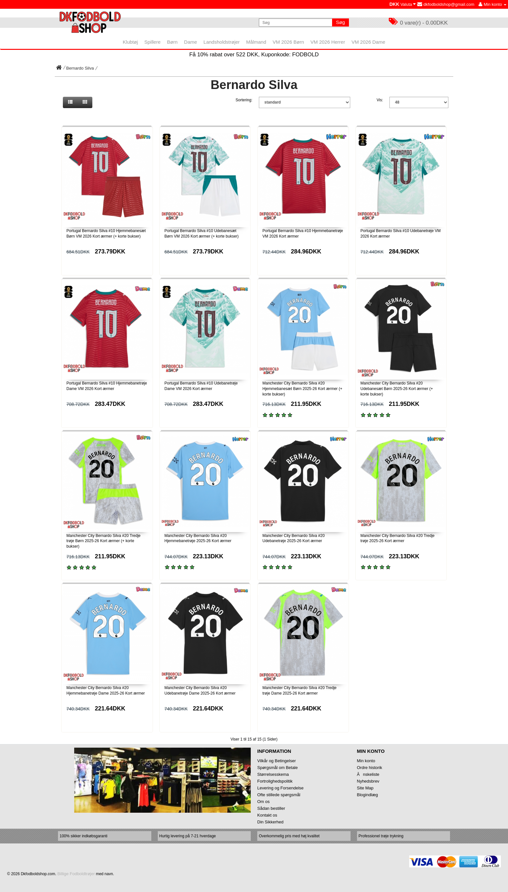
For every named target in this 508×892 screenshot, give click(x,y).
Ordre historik (369, 767)
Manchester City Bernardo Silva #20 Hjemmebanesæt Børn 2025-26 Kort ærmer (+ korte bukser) (302, 388)
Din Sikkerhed (270, 822)
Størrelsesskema (273, 774)
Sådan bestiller (271, 808)
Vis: (380, 100)
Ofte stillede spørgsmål (278, 794)
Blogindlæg (367, 794)
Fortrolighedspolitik (275, 781)
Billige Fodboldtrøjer (76, 873)
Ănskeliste (368, 774)
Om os (263, 801)
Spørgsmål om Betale (277, 767)
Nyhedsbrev (368, 781)
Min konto (366, 760)
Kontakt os (267, 815)
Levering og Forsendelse (280, 788)
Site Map (365, 788)
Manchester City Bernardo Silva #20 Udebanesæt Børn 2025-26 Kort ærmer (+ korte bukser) (397, 388)
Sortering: (244, 100)
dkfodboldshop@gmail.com (445, 4)
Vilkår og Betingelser (276, 760)
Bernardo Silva (80, 68)
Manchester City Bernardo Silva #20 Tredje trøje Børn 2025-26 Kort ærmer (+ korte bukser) (103, 541)
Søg (340, 22)
